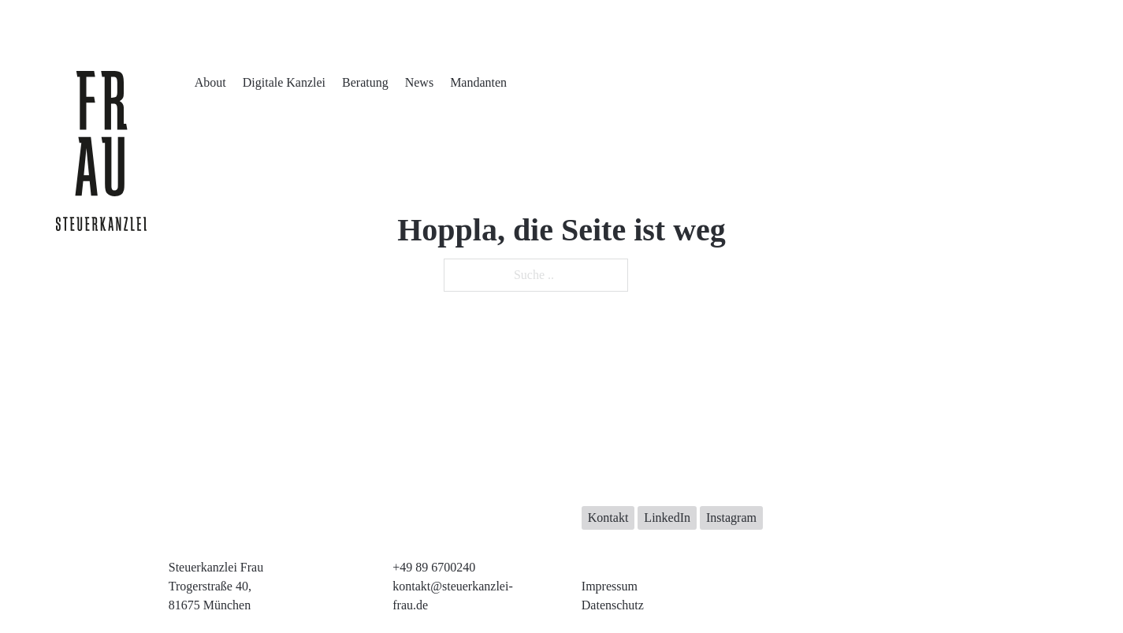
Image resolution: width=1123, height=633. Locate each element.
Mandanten (478, 82)
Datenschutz (613, 605)
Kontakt (608, 517)
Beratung (365, 82)
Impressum (610, 586)
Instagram (731, 517)
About (210, 82)
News (419, 82)
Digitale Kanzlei (284, 82)
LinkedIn (667, 517)
